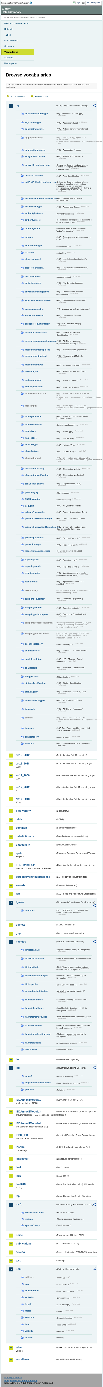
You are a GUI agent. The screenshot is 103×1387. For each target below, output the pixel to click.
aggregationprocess (35, 150)
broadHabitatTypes (34, 1212)
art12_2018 (23, 763)
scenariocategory (34, 644)
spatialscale (31, 668)
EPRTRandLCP (25, 865)
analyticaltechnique (35, 156)
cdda (19, 819)
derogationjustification (36, 991)
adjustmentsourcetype (36, 113)
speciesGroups (32, 1225)
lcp (18, 1196)
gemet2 (20, 924)
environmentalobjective (37, 291)
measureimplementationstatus (40, 341)
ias (18, 1059)
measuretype (31, 371)
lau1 (18, 1167)
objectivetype (32, 451)
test (18, 1260)
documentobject (33, 276)
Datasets (8, 29)
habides (21, 941)
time (27, 1324)
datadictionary (25, 836)
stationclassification (35, 683)
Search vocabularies (19, 97)
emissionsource (33, 283)
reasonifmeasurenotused (37, 551)
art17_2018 (23, 799)
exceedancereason (34, 315)
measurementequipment (37, 349)
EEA (18, 2)
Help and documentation (16, 23)
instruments (31, 1049)
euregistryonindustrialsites (33, 876)
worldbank (22, 1359)
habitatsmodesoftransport (38, 1034)
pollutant (29, 506)
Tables (7, 35)
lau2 (18, 1175)
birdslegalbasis (32, 950)
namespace (31, 438)
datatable (29, 252)
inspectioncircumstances (38, 1082)
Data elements (11, 40)
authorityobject (32, 220)
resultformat (31, 581)
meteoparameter (33, 380)
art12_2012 (23, 755)
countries (30, 910)
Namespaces (10, 63)
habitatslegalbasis (34, 1008)
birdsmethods (32, 967)
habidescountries (34, 999)
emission (29, 1297)
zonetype (29, 743)
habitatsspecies (33, 1042)
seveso (20, 1252)
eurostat (21, 885)
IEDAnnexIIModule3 (28, 1111)
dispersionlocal (33, 259)
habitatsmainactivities (36, 1017)
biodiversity (23, 810)
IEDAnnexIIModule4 (28, 1123)
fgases (20, 902)
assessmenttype (33, 206)
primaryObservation (35, 512)
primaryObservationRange (38, 518)
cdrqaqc (29, 237)
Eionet (16, 17)
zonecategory (32, 737)
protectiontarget (33, 544)
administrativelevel (34, 129)
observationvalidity (34, 468)
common (21, 827)
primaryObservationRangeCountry (40, 527)
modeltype (30, 431)
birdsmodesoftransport (36, 975)
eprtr (19, 853)
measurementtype (34, 364)
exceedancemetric (34, 309)
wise (19, 1347)
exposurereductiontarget (37, 324)
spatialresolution (33, 659)
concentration (32, 1290)
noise (19, 1235)
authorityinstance (34, 213)
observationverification (36, 475)
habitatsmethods (33, 1025)
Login (78, 3)
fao (18, 893)
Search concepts (41, 97)
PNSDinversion (32, 499)
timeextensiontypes (35, 700)
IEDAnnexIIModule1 (28, 1099)
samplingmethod (33, 607)
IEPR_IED (22, 1135)
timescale (30, 709)
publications (24, 1243)
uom (19, 1269)
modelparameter (33, 416)
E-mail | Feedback (13, 1377)
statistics (29, 1317)
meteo (28, 1311)
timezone (29, 728)
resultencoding (32, 573)
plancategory (31, 492)
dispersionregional (34, 268)
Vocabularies (11, 52)
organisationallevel (34, 484)
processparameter (34, 537)
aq (17, 105)
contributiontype (33, 245)
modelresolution (33, 424)
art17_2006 (23, 775)
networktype (31, 444)
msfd (19, 1204)
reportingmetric (33, 566)
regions (29, 1219)
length (28, 1304)
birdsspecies (31, 984)
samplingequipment (35, 599)
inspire (20, 1147)
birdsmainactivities (34, 958)
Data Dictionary (27, 17)
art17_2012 (23, 787)
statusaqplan (31, 692)
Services (8, 57)
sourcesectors (32, 650)
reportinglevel (32, 559)
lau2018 (21, 1184)
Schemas (9, 46)
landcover (22, 1158)
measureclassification (36, 332)
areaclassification (34, 175)
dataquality (23, 844)
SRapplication (32, 676)
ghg (18, 933)
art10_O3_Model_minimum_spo (40, 182)
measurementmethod (35, 356)
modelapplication (33, 386)
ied (18, 1067)
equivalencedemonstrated (38, 300)
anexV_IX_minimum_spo (37, 165)
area (27, 1284)
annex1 (28, 1076)
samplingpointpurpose (36, 614)
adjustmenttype (33, 122)
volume (28, 1337)
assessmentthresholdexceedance (40, 198)
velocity (29, 1331)
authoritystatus (32, 228)
